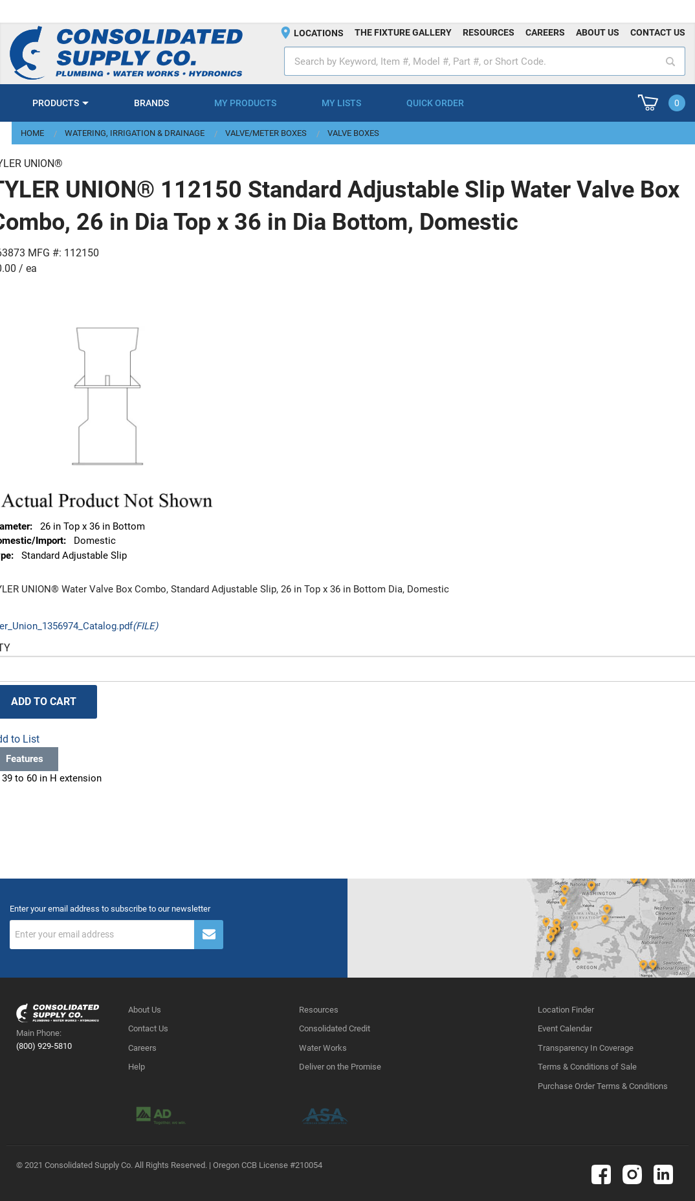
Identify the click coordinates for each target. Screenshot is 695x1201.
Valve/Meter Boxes (266, 133)
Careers (545, 32)
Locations (319, 33)
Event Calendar (565, 1028)
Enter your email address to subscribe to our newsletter (110, 909)
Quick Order (435, 103)
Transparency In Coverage (586, 1048)
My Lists (341, 103)
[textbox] (484, 61)
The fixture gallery (403, 32)
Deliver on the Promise (340, 1067)
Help (136, 1067)
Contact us (657, 32)
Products (55, 103)
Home (32, 133)
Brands (151, 103)
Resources (488, 32)
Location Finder (566, 1010)
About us (597, 32)
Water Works (323, 1048)
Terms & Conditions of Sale (587, 1067)
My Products (245, 103)
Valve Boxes (353, 133)
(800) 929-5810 (44, 1046)
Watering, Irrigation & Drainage (134, 133)
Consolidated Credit (334, 1028)
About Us (144, 1010)
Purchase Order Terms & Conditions (603, 1086)
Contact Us (148, 1028)
